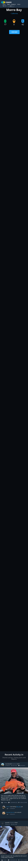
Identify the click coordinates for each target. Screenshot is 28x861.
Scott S (8, 806)
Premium (13, 4)
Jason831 (7, 822)
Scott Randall (8, 764)
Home (4, 4)
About (18, 4)
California (14, 13)
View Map (14, 32)
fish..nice (18, 806)
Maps (8, 4)
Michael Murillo (10, 812)
